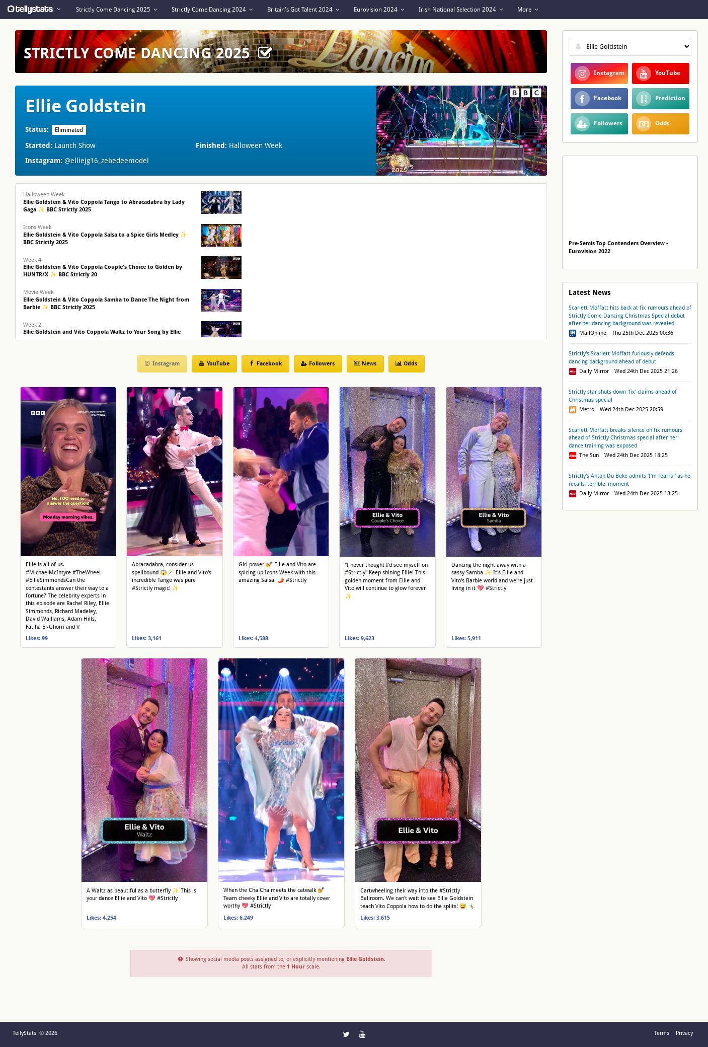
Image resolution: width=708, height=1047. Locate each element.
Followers (317, 363)
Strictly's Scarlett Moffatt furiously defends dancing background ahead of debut (621, 357)
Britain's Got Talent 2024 (303, 9)
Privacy (684, 1033)
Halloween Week (104, 202)
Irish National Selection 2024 (461, 9)
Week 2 (102, 332)
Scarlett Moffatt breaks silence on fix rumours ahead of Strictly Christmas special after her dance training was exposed (625, 438)
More (527, 9)
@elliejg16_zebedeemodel (106, 161)
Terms (661, 1033)
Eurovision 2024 (379, 9)
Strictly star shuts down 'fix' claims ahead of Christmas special (623, 396)
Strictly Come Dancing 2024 (212, 9)
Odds (406, 363)
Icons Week (105, 235)
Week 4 (102, 267)
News (364, 363)
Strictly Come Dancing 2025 (116, 9)
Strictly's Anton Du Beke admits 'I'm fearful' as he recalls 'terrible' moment (629, 480)
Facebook (265, 363)
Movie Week (106, 300)
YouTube (213, 363)
